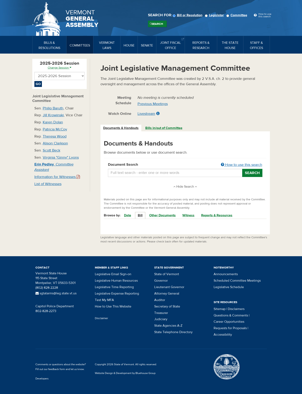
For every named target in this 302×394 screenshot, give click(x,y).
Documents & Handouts (121, 128)
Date (127, 215)
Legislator (215, 15)
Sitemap (220, 309)
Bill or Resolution (188, 15)
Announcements (226, 274)
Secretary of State (167, 306)
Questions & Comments (231, 315)
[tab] (121, 128)
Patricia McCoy (55, 129)
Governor (161, 281)
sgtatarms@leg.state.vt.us (55, 293)
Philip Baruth (53, 108)
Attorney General (166, 293)
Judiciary (160, 319)
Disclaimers (236, 309)
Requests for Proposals (230, 328)
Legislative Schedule (229, 287)
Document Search (185, 165)
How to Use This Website (113, 306)
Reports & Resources (216, 215)
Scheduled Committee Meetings (237, 281)
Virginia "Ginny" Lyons (61, 157)
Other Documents (162, 215)
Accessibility (223, 335)
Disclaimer (101, 318)
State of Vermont (166, 274)
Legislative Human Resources (116, 281)
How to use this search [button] (241, 164)
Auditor (159, 300)
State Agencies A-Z (168, 326)
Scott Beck (51, 150)
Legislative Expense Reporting (117, 293)
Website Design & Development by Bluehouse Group (125, 373)
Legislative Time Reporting (114, 287)
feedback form (56, 369)
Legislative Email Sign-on (113, 274)
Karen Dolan (53, 122)
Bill (140, 215)
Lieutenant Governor (169, 287)
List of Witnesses (47, 184)
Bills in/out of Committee (163, 128)
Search (157, 24)
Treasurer (161, 313)
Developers (42, 378)
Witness (188, 215)
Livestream (146, 113)
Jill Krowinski (53, 115)
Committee (237, 15)
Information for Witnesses (57, 176)
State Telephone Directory (173, 332)
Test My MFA (104, 300)
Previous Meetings (153, 104)
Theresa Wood (54, 136)
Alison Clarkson (55, 143)
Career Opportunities (229, 322)
